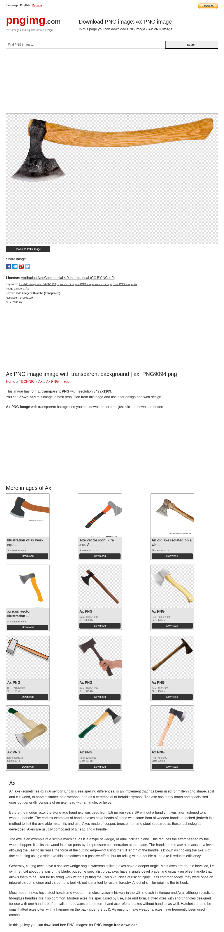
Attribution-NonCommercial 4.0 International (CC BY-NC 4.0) (68, 278)
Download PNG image (28, 249)
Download (27, 556)
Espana (37, 5)
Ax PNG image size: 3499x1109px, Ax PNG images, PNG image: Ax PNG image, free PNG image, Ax (78, 284)
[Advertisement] (112, 82)
